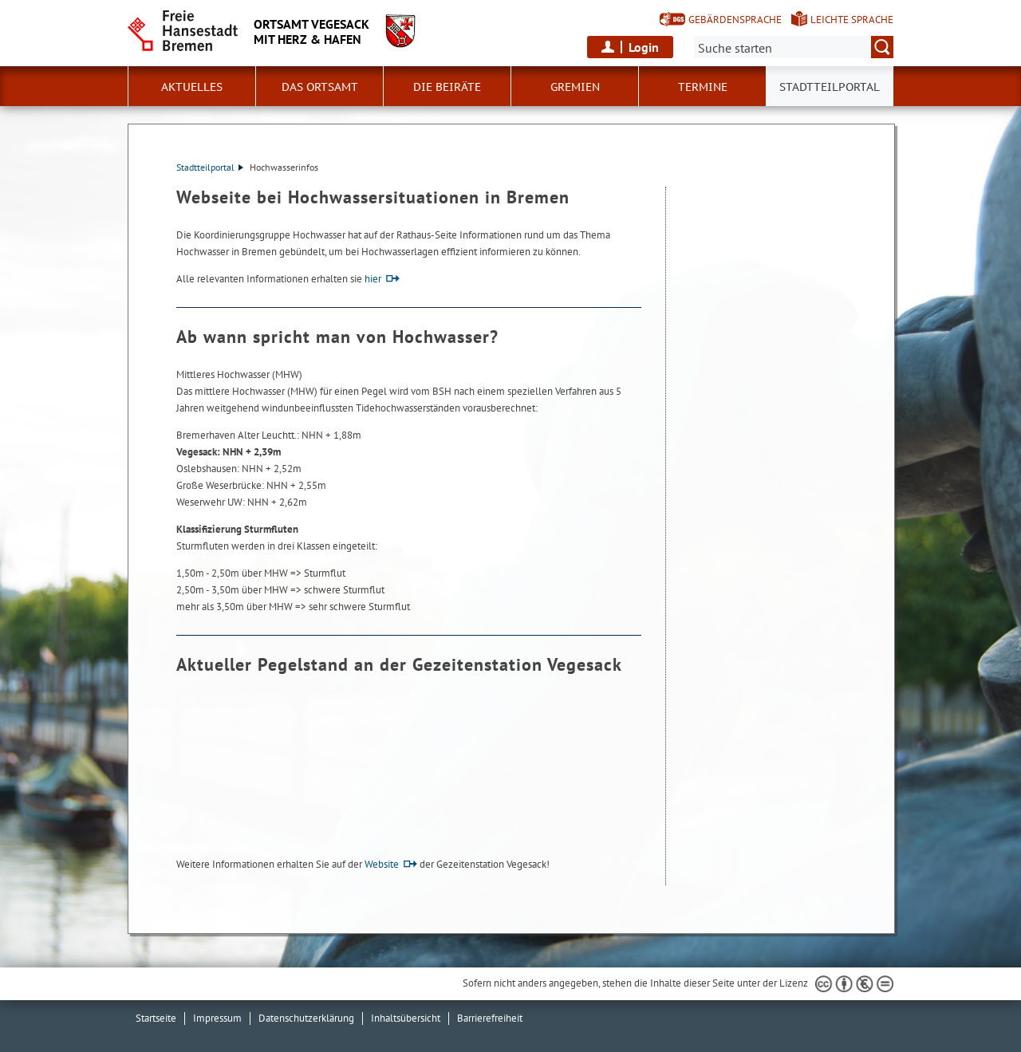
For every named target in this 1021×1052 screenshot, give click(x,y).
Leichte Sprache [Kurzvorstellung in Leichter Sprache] (851, 19)
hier (373, 279)
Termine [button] (702, 87)
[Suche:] (793, 47)
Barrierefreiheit (489, 1018)
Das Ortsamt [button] (320, 87)
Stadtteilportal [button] (829, 87)
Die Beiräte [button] (447, 87)
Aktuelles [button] (192, 87)
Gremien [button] (575, 87)
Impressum (217, 1018)
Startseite (156, 1018)
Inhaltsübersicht (405, 1018)
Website (382, 864)
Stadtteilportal (209, 167)
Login (644, 47)
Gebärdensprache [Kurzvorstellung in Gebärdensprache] (735, 19)
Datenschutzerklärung (306, 1018)
